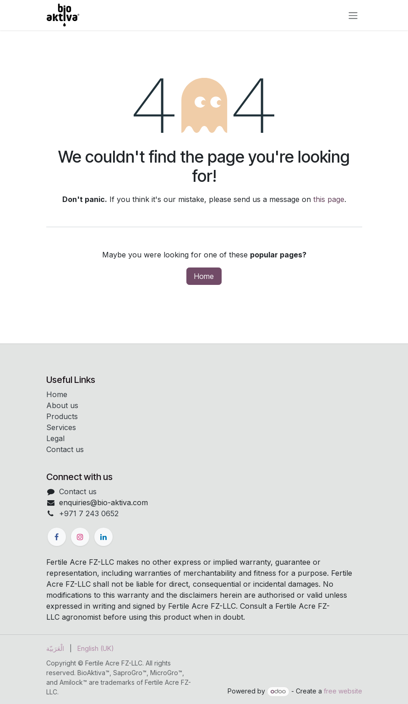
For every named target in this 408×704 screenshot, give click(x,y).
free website (343, 691)
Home (204, 276)
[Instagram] (80, 537)
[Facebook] (57, 537)
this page (328, 199)
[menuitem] (55, 648)
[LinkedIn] (103, 537)
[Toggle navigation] (353, 15)
